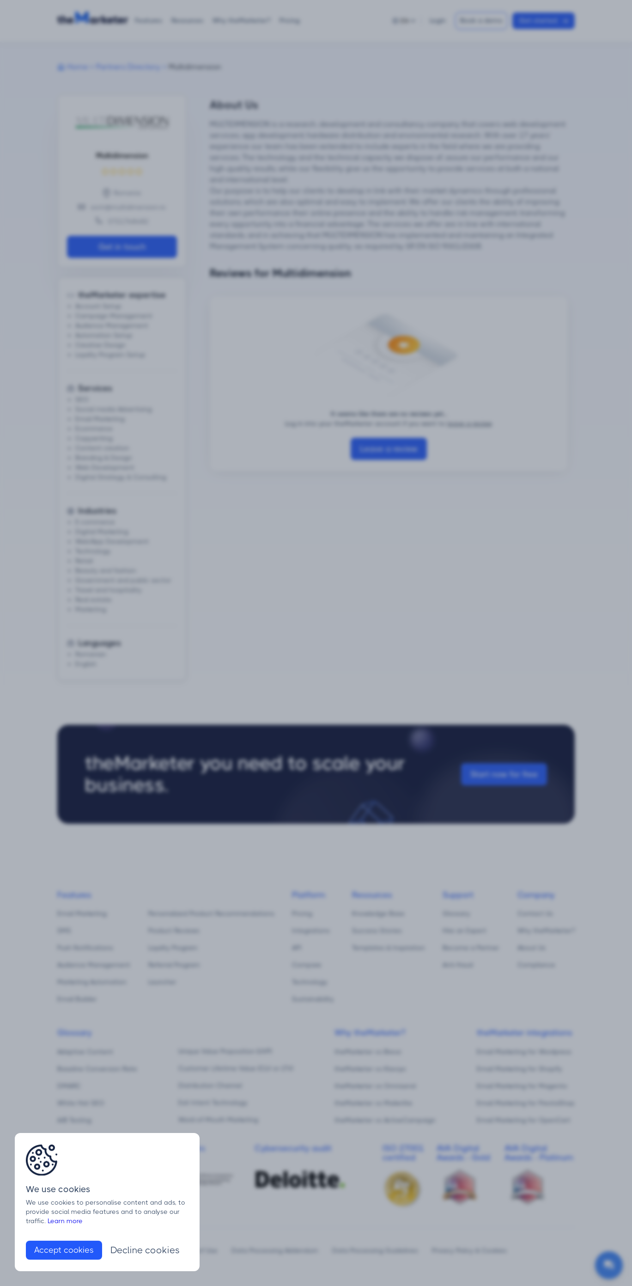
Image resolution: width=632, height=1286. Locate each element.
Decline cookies (145, 1250)
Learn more (65, 1221)
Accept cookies (64, 1250)
